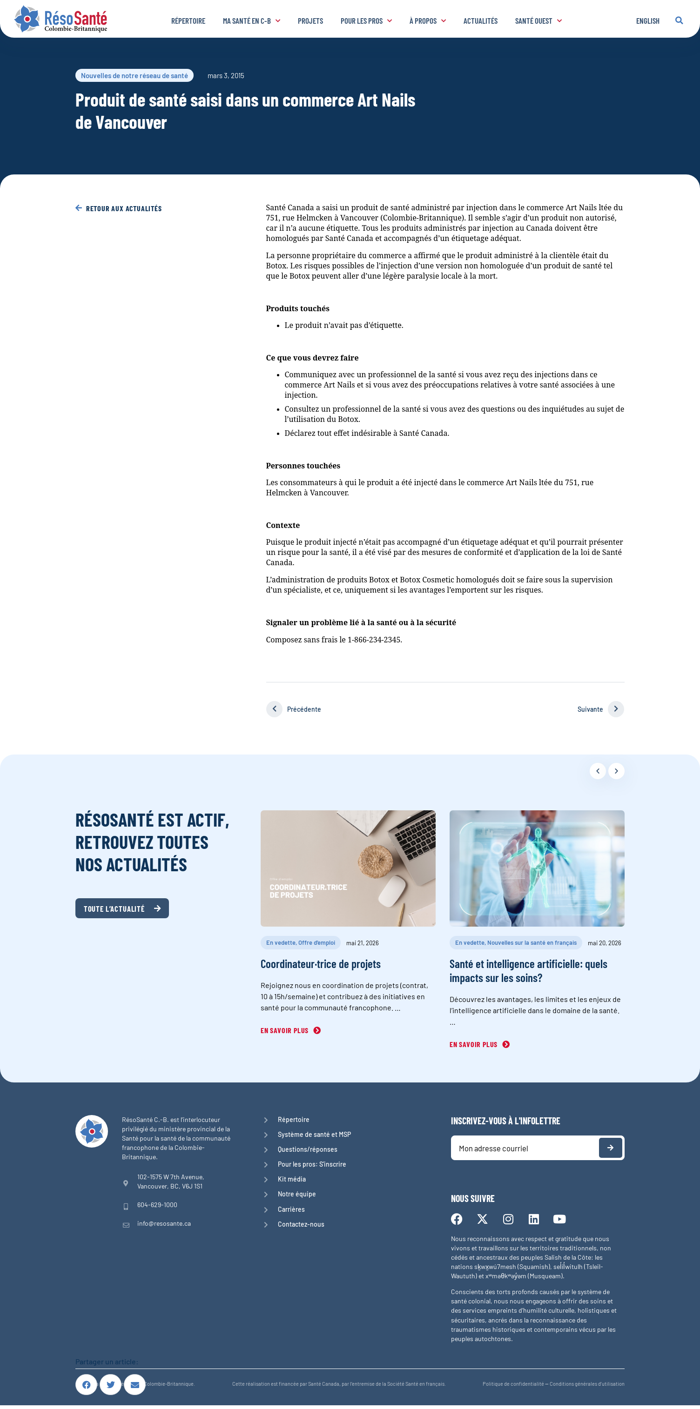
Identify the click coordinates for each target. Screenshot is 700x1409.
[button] (679, 20)
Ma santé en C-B (251, 20)
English (648, 20)
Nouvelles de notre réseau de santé (134, 75)
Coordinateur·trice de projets (321, 963)
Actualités (481, 20)
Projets (310, 20)
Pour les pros (366, 20)
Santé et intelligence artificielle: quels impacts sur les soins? (528, 970)
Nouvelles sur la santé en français (532, 942)
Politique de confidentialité (513, 1387)
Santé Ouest (538, 20)
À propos (428, 20)
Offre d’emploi (316, 942)
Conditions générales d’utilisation (587, 1387)
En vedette (281, 942)
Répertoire (188, 20)
